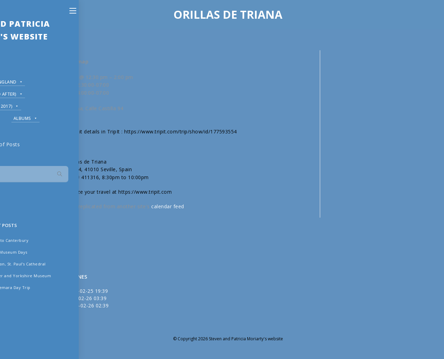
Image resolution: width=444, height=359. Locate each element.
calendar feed (167, 206)
